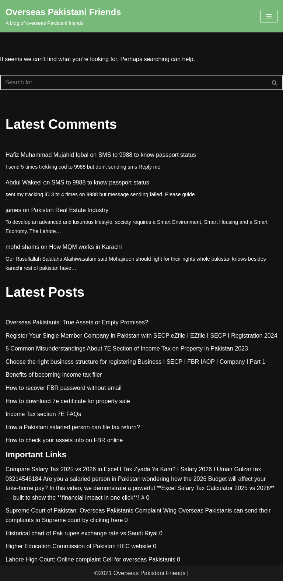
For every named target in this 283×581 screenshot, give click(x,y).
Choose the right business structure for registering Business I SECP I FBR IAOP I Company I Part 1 (136, 362)
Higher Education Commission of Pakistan (61, 546)
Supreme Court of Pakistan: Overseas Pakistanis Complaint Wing (91, 510)
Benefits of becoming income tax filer (54, 375)
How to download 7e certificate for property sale (68, 401)
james (13, 210)
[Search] (133, 82)
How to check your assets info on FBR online (64, 440)
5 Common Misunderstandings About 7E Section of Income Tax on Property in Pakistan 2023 (127, 348)
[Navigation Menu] (268, 16)
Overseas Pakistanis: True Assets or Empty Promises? (77, 322)
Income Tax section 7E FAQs (43, 414)
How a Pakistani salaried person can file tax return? (73, 427)
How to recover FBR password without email (64, 388)
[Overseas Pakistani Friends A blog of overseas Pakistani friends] (63, 16)
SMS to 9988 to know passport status (147, 155)
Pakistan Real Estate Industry (69, 210)
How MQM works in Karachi (85, 247)
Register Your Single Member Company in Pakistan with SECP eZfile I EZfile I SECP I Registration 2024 (141, 335)
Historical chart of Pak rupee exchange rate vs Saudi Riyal (82, 533)
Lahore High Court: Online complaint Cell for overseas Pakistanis (90, 559)
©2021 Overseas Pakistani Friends (139, 573)
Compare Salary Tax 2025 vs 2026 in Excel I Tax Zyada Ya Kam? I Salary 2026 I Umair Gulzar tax (133, 469)
